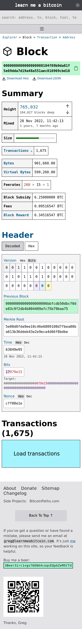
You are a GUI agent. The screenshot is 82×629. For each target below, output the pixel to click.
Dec (27, 342)
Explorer (10, 37)
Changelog (15, 493)
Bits (32, 260)
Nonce (9, 396)
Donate (29, 488)
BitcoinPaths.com (44, 501)
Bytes (9, 163)
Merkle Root (14, 319)
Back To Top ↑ (41, 515)
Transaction (47, 37)
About (9, 488)
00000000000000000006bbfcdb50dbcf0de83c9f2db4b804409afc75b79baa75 (41, 306)
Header (17, 235)
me (72, 541)
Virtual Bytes (17, 172)
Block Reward (16, 215)
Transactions (16, 151)
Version (10, 260)
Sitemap (51, 488)
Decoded (12, 246)
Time (8, 342)
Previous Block (16, 296)
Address (69, 37)
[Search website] (41, 17)
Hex (31, 246)
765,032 (29, 107)
